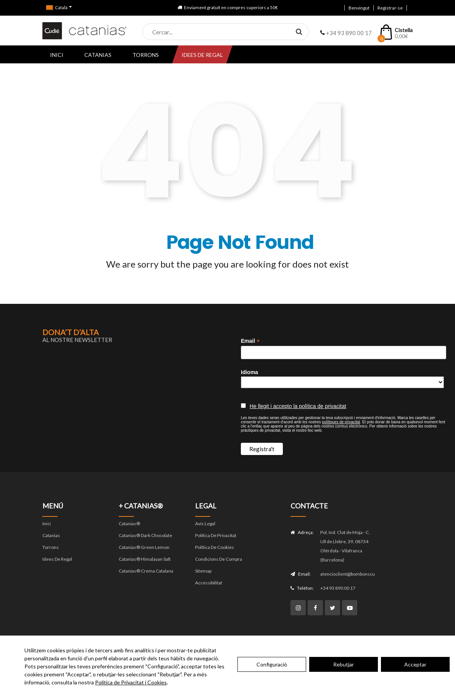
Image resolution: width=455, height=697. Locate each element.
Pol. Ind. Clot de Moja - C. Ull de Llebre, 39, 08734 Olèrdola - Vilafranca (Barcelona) (345, 546)
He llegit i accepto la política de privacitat (298, 406)
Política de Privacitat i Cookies (131, 682)
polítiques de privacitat (341, 422)
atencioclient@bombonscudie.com (347, 574)
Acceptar (415, 664)
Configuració (272, 664)
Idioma (249, 372)
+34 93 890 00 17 (337, 588)
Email (250, 341)
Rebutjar (343, 664)
